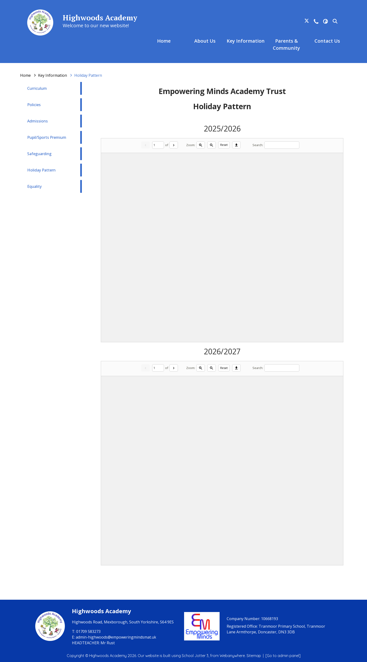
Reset (224, 145)
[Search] (281, 145)
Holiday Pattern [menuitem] (41, 170)
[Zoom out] (211, 145)
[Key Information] (52, 75)
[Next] (173, 145)
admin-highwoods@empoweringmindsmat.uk (116, 637)
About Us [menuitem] (205, 41)
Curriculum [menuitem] (37, 88)
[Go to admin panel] (283, 655)
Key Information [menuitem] (246, 41)
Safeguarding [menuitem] (39, 153)
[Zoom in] (200, 145)
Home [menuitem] (164, 41)
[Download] (236, 145)
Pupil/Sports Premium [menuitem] (46, 137)
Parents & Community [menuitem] (286, 44)
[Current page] (158, 145)
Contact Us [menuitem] (327, 41)
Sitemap (254, 655)
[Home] (25, 75)
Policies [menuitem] (34, 104)
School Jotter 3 (195, 655)
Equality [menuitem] (34, 186)
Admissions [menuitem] (37, 121)
